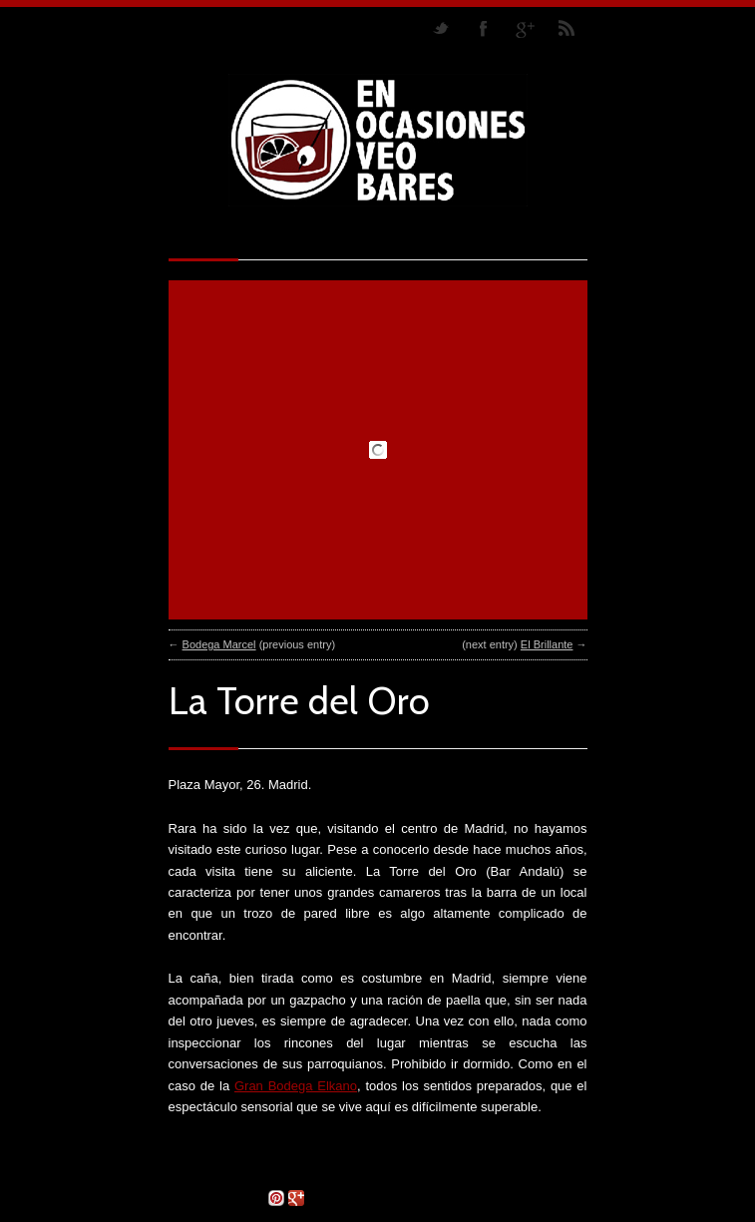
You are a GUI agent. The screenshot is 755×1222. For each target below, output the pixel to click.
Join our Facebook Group (483, 28)
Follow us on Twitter (441, 28)
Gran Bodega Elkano (295, 1085)
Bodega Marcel (219, 644)
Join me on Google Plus (525, 28)
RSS (566, 28)
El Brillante (547, 644)
